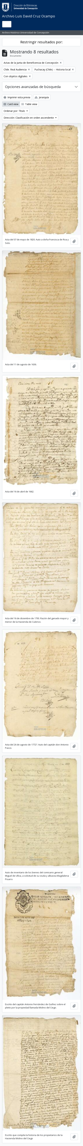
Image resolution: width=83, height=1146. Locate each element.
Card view (11, 104)
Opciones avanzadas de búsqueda (33, 86)
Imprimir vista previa (17, 97)
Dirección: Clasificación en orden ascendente (29, 117)
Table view (29, 104)
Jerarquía (42, 97)
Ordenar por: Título (15, 111)
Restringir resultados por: (41, 42)
